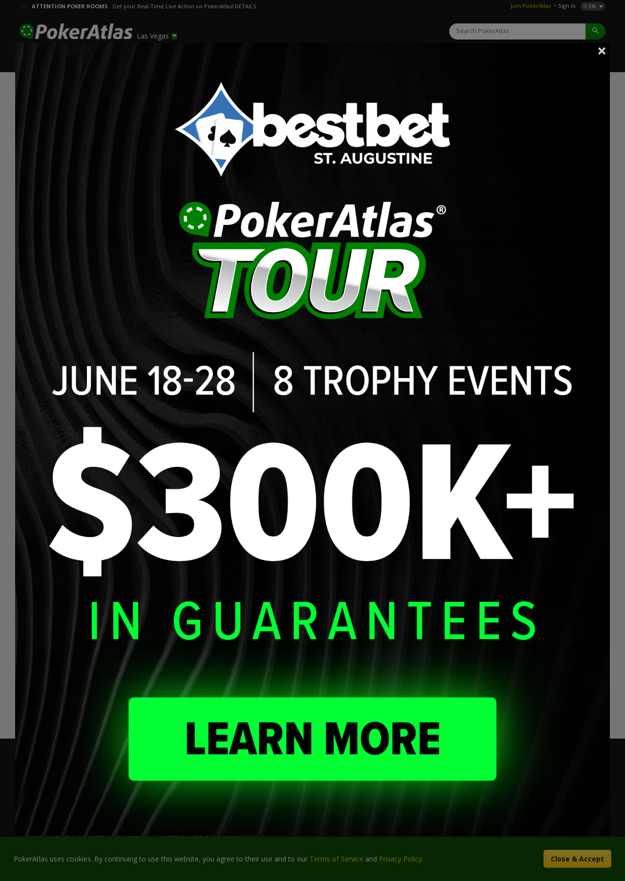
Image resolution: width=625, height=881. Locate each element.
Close (602, 51)
